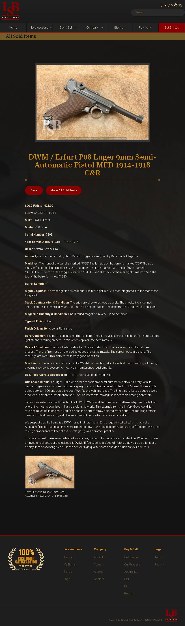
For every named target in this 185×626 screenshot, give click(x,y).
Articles (98, 571)
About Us (100, 557)
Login (67, 579)
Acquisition (131, 571)
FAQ (127, 586)
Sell (126, 579)
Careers (99, 564)
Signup (68, 571)
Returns (129, 593)
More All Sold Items (63, 190)
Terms (159, 557)
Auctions (69, 557)
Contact (99, 579)
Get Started (131, 557)
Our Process (132, 564)
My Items (70, 564)
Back (34, 190)
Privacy (159, 564)
